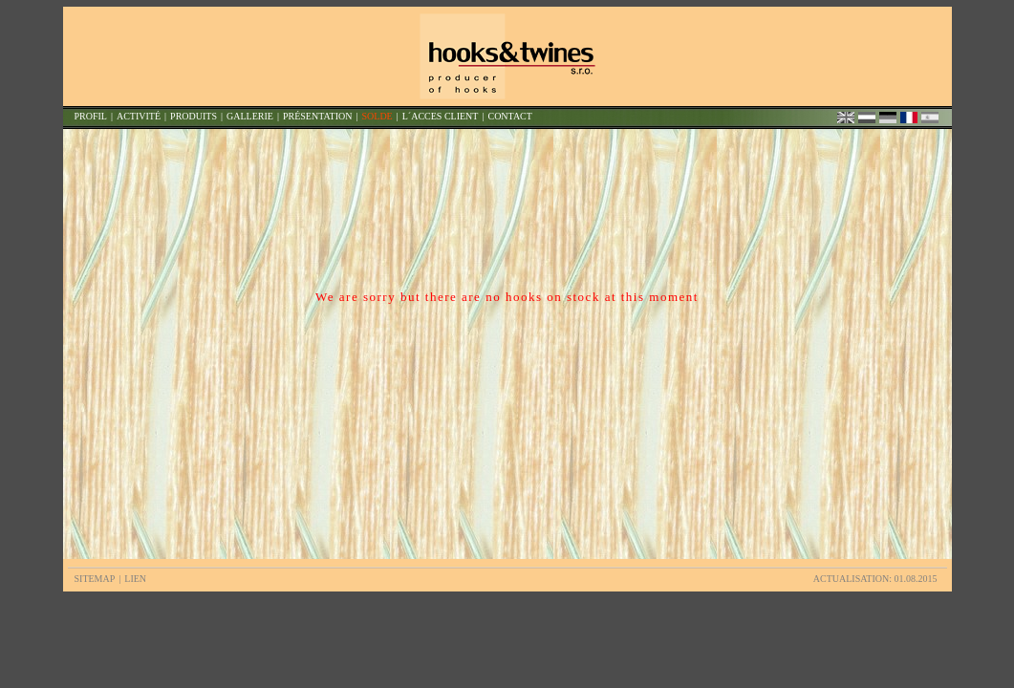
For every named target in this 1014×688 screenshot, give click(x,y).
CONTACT (509, 116)
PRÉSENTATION (318, 116)
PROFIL (91, 116)
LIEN (135, 578)
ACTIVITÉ (139, 116)
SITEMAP (95, 578)
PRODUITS (193, 116)
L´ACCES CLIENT (440, 116)
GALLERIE (250, 116)
